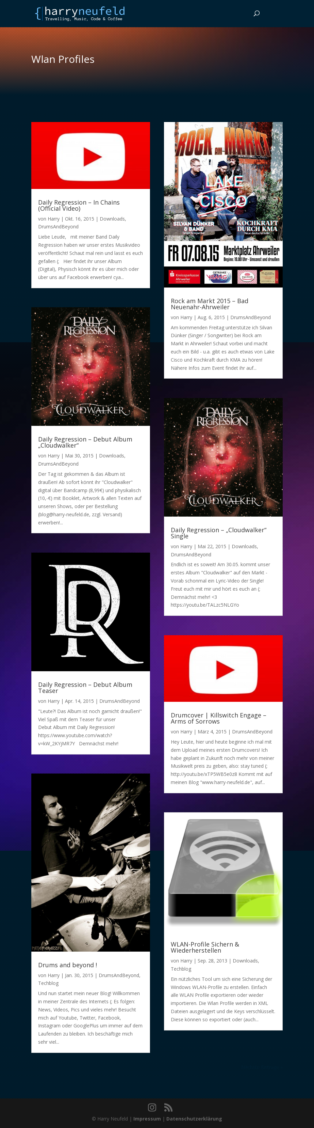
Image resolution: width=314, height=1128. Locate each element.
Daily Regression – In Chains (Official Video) (79, 205)
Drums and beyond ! (67, 965)
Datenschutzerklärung (194, 1118)
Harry (54, 218)
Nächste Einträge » (262, 1067)
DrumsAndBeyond (58, 226)
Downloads (112, 218)
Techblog (48, 983)
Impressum (147, 1118)
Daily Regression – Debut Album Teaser (85, 687)
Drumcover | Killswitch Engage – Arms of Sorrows (218, 718)
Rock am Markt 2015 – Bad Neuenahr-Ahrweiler (209, 304)
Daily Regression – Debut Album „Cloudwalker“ (85, 442)
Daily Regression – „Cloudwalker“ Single (218, 533)
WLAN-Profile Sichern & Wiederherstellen (205, 947)
